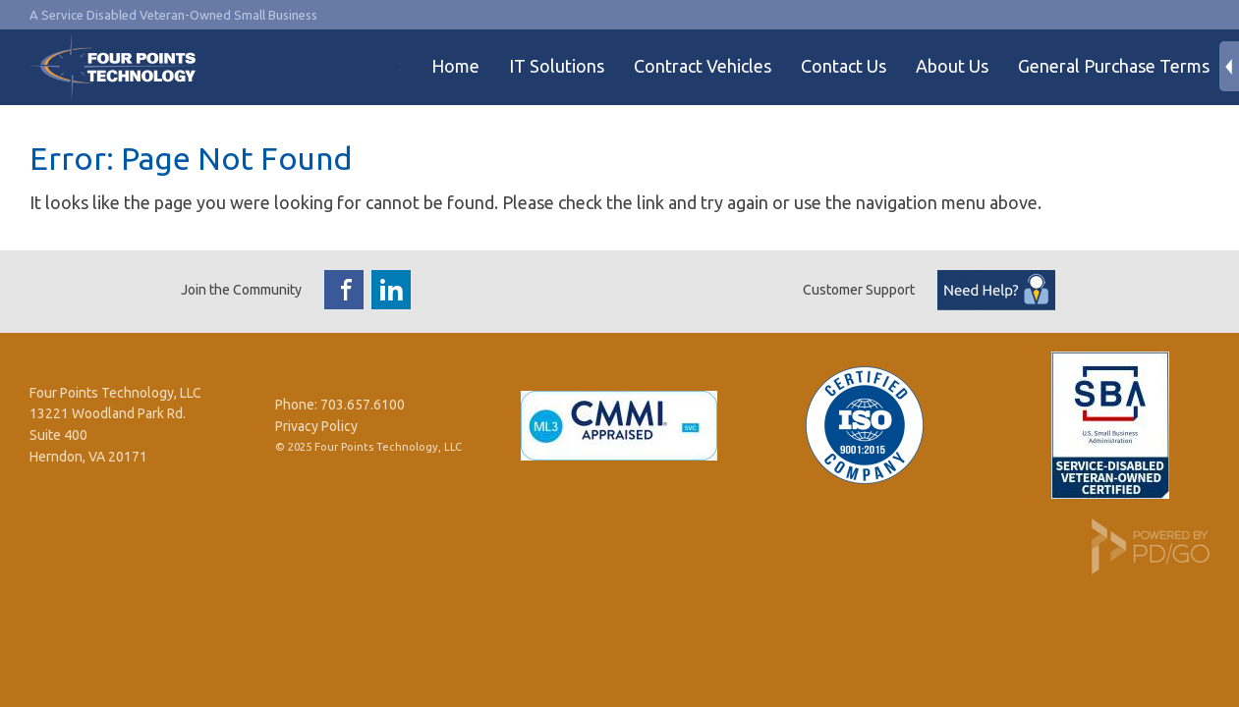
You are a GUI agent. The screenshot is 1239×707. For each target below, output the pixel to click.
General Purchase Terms (1114, 66)
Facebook (344, 289)
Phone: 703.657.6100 (340, 404)
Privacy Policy (316, 426)
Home (455, 66)
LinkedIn (391, 289)
